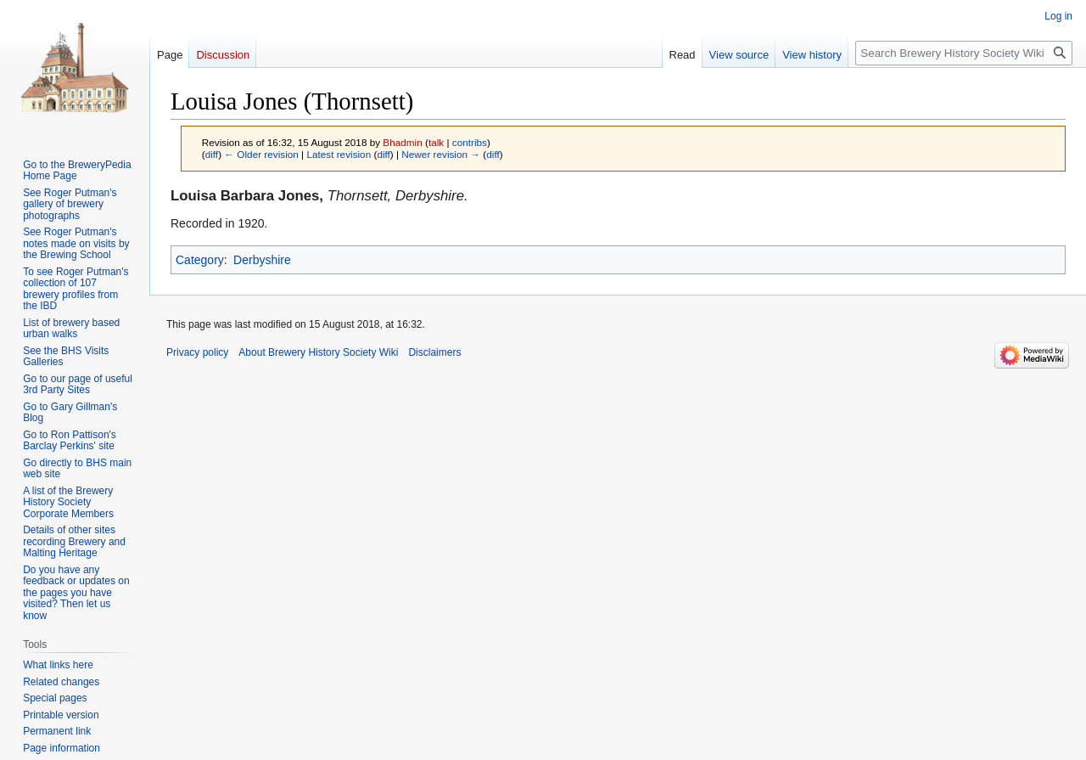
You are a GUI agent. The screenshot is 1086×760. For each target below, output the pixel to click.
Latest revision (338, 154)
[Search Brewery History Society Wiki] (963, 53)
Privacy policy (197, 352)
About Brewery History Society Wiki (318, 352)
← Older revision (261, 154)
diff (211, 154)
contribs (469, 142)
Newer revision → (440, 154)
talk (436, 142)
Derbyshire (262, 260)
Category (200, 260)
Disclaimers (434, 352)
